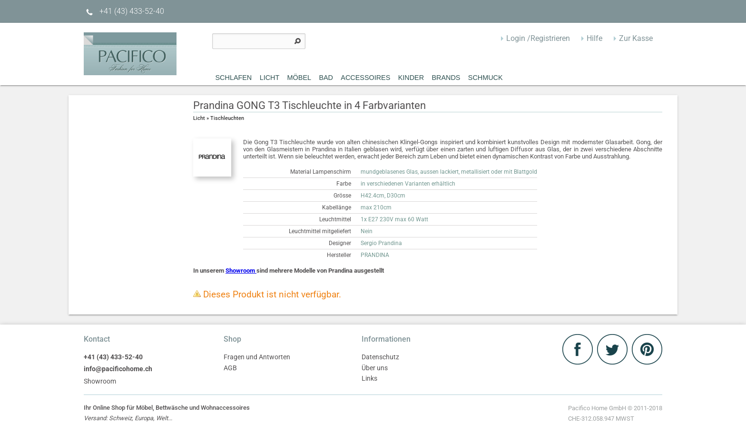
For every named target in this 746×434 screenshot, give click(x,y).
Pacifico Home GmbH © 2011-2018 (615, 414)
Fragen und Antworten (257, 357)
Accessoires (365, 77)
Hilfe (594, 38)
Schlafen (234, 77)
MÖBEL (299, 77)
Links (369, 379)
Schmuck (485, 77)
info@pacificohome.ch (118, 369)
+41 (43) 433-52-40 (124, 11)
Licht (270, 77)
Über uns (375, 368)
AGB (230, 368)
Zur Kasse (636, 38)
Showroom (241, 270)
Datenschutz (380, 357)
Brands (446, 77)
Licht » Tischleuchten (218, 118)
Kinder (411, 77)
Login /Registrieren (538, 38)
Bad (326, 77)
